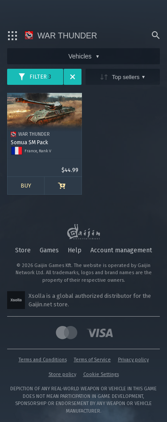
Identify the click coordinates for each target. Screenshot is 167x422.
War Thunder (61, 35)
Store (23, 250)
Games (49, 250)
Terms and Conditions (43, 360)
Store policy (62, 374)
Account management (121, 250)
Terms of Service (92, 360)
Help (74, 250)
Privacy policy (133, 360)
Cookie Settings (101, 374)
